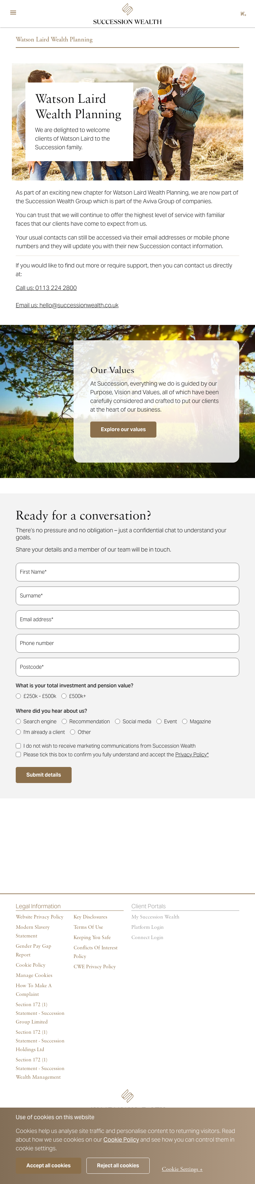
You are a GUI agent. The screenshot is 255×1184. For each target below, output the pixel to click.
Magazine (200, 721)
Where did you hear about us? (51, 711)
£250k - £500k (39, 696)
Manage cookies (34, 975)
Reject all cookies (118, 1165)
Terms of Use (88, 927)
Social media (137, 721)
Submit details (43, 774)
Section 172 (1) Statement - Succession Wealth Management (40, 1069)
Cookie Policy (121, 1139)
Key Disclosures (90, 917)
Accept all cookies (48, 1165)
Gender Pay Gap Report (33, 951)
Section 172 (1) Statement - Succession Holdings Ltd (40, 1041)
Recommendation (89, 721)
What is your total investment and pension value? (74, 685)
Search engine (40, 721)
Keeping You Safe (92, 937)
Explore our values (123, 429)
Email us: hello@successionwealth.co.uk (67, 305)
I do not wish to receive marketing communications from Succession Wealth (109, 746)
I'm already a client (44, 732)
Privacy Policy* (192, 754)
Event (170, 721)
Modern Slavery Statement (33, 932)
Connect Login (147, 937)
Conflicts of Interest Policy (96, 952)
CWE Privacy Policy (95, 967)
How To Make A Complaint (34, 990)
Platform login (147, 927)
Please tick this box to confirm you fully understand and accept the (116, 754)
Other (84, 732)
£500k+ (77, 696)
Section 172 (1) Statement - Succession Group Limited (40, 1013)
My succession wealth (155, 917)
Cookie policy (31, 965)
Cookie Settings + (182, 1169)
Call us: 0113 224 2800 (46, 288)
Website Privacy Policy (40, 917)
